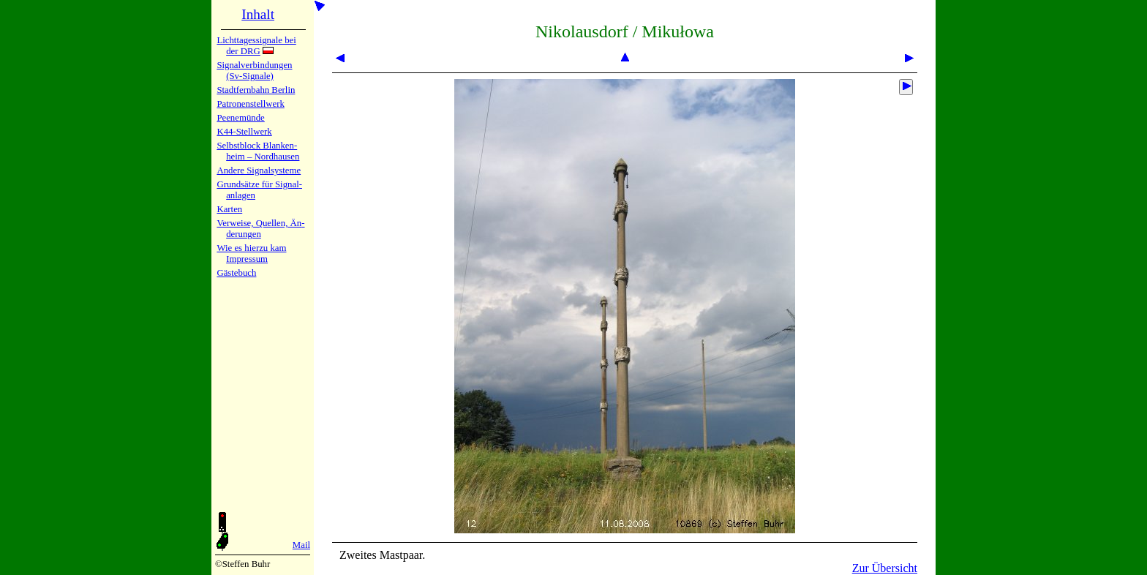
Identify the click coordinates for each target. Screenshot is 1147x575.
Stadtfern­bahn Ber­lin (256, 90)
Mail (301, 545)
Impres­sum (247, 259)
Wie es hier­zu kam (251, 248)
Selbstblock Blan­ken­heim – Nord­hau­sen (258, 151)
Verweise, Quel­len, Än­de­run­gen (260, 228)
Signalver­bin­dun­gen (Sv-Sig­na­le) (254, 70)
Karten (229, 209)
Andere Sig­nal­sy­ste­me (259, 170)
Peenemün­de (240, 118)
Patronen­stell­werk (250, 104)
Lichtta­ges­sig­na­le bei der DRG (256, 45)
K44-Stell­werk (244, 132)
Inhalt (257, 14)
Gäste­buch (236, 273)
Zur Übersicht (884, 568)
